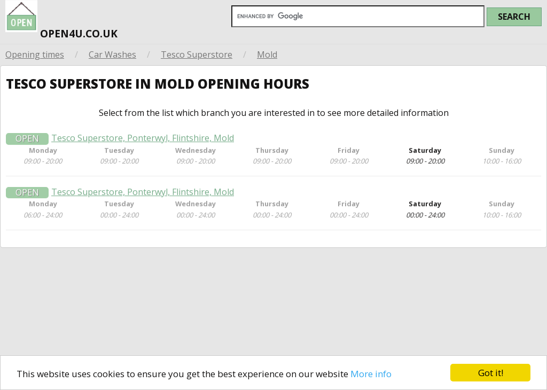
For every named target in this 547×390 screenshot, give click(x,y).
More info (371, 374)
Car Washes (112, 54)
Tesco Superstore (196, 54)
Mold (267, 54)
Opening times (34, 54)
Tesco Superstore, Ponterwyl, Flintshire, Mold (142, 141)
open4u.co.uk (61, 21)
